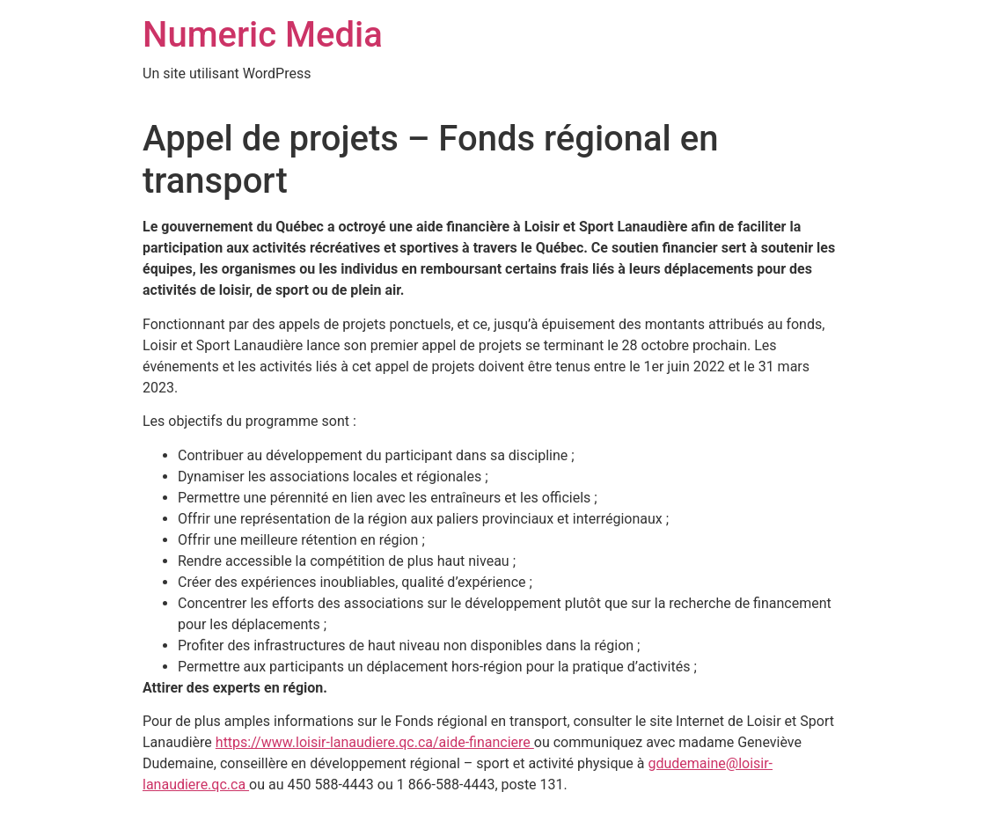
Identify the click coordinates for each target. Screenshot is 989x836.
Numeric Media (263, 34)
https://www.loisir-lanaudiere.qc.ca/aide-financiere (375, 742)
